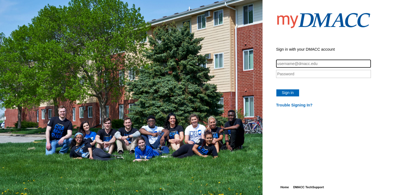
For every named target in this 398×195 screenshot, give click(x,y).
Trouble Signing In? (294, 105)
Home (284, 187)
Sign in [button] (288, 92)
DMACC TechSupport (308, 187)
